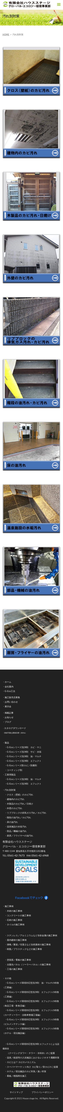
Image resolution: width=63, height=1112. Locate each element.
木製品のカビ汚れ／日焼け (20, 803)
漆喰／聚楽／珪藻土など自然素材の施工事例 (29, 944)
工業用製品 (10, 774)
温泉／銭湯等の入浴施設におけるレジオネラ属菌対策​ (33, 1057)
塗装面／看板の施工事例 (19, 959)
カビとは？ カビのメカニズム (21, 1062)
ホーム (8, 682)
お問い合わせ (11, 702)
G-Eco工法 (10, 691)
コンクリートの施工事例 (19, 915)
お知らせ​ (9, 717)
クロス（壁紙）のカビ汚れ (20, 794)
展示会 (8, 706)
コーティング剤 (14, 770)
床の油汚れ (12, 822)
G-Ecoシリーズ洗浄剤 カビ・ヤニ (24, 747)
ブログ (8, 721)
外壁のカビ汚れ (14, 808)
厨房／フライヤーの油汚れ (20, 835)
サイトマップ (16, 1092)
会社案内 (9, 686)
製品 (7, 742)
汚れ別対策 (10, 790)
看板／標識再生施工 (17, 1076)
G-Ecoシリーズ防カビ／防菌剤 (22, 765)
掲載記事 (9, 712)
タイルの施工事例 (15, 924)
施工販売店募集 (12, 697)
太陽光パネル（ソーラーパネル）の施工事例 (29, 964)
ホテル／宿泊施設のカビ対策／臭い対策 (26, 1071)
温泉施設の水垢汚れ (17, 826)
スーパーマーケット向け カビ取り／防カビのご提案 (33, 1066)
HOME (6, 34)
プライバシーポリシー (42, 1092)
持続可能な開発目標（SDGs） (15, 733)
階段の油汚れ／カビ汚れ (19, 817)
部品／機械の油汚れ (17, 831)
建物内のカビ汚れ (15, 799)
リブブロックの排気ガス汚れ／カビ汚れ (26, 812)
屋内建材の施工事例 (17, 940)
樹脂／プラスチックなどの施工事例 (24, 949)
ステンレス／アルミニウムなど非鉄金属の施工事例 (32, 935)
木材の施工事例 (14, 911)
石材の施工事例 (14, 920)
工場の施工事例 (14, 969)
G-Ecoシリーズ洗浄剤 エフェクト (24, 760)
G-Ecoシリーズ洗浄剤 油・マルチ (24, 756)
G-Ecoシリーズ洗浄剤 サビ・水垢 (24, 751)
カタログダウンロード (15, 728)
